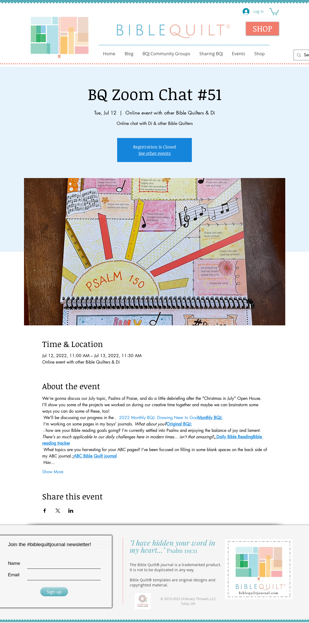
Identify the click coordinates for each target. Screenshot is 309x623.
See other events (154, 153)
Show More (52, 472)
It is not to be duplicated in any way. (162, 569)
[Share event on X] (57, 510)
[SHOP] (262, 28)
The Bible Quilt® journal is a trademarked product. (175, 564)
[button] (274, 11)
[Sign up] (54, 591)
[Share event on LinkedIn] (70, 510)
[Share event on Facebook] (44, 510)
